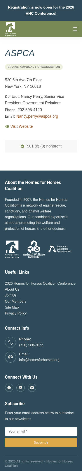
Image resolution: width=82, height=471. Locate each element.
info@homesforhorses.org (39, 360)
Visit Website (21, 126)
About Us (12, 289)
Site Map (12, 307)
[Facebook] (9, 388)
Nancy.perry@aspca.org (37, 116)
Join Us (11, 295)
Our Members (15, 301)
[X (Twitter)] (20, 388)
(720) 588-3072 (31, 345)
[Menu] (75, 29)
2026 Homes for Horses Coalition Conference (40, 283)
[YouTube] (32, 388)
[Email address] (41, 431)
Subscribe (41, 442)
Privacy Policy (16, 313)
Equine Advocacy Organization (34, 66)
